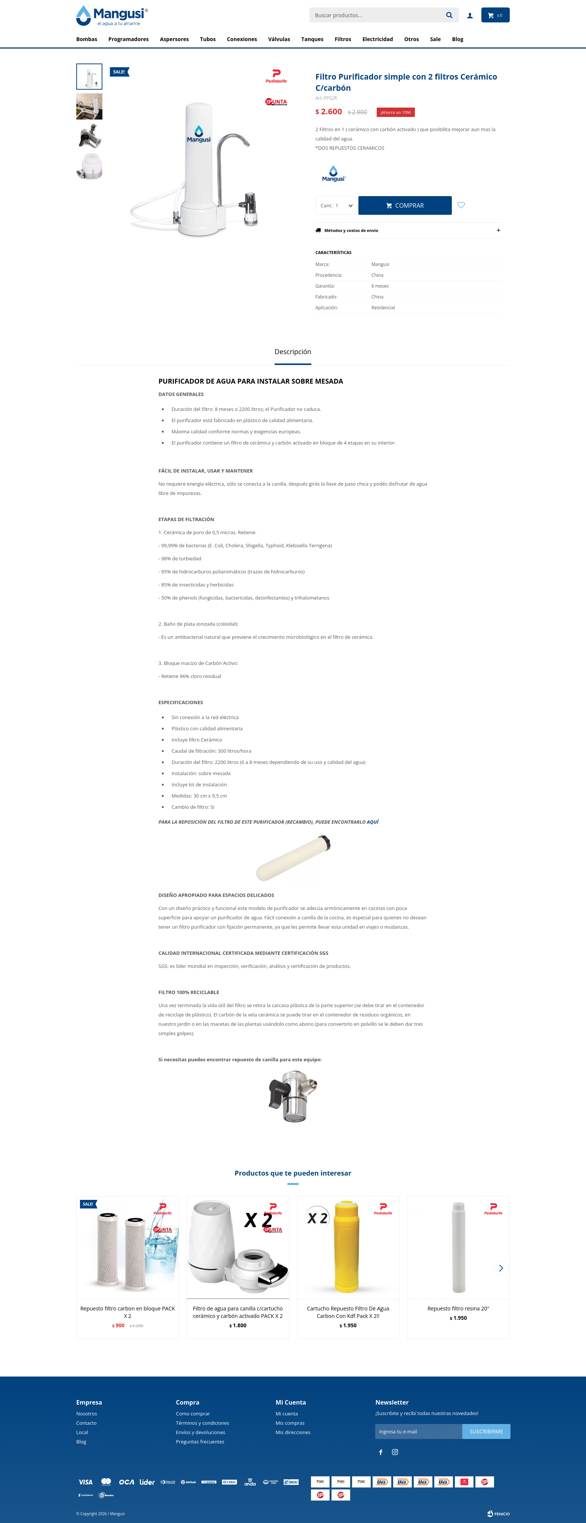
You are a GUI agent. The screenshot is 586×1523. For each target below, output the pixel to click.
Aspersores (174, 39)
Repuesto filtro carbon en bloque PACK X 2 (127, 1312)
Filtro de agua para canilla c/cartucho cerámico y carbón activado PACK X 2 (238, 1312)
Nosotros (86, 1413)
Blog (81, 1441)
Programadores (128, 39)
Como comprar (193, 1413)
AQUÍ (373, 821)
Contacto (86, 1423)
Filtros (342, 39)
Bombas (86, 39)
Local (82, 1432)
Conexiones (242, 39)
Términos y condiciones (202, 1423)
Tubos (208, 39)
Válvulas (279, 39)
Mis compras (290, 1423)
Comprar (409, 205)
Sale (435, 39)
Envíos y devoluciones (200, 1432)
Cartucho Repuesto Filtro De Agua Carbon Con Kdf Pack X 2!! (348, 1312)
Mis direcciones (293, 1432)
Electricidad (378, 39)
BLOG (457, 39)
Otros (411, 39)
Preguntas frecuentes (200, 1441)
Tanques (312, 39)
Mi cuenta (287, 1413)
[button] (501, 1268)
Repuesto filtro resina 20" (458, 1308)
